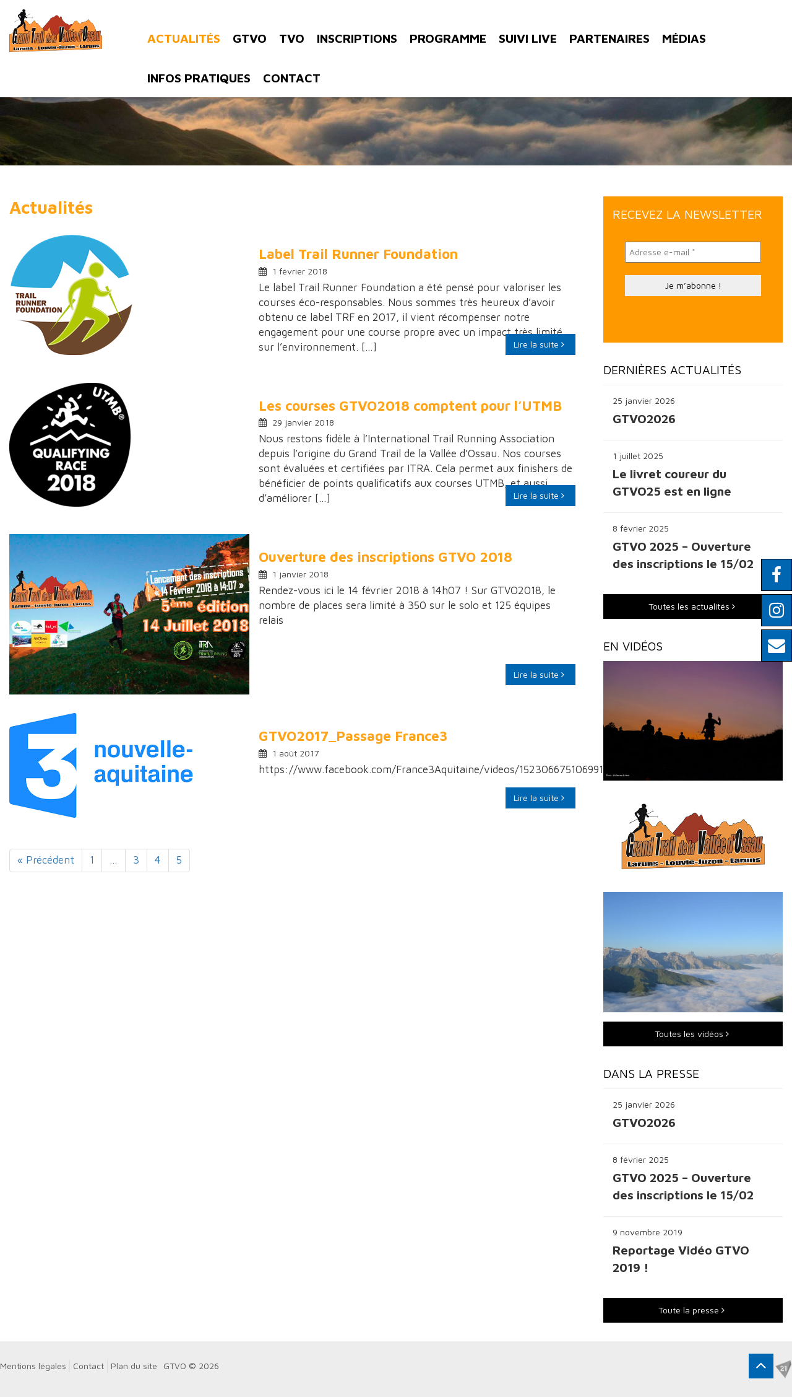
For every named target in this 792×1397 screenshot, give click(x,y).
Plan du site (134, 1365)
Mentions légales (33, 1365)
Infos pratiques (199, 78)
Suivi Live (528, 38)
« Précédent (45, 860)
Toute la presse (691, 1310)
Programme (448, 38)
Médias (684, 38)
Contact (292, 78)
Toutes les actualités (691, 606)
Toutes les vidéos (692, 1033)
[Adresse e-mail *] (693, 252)
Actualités (183, 38)
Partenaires (609, 38)
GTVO (250, 38)
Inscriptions (357, 38)
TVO (291, 38)
